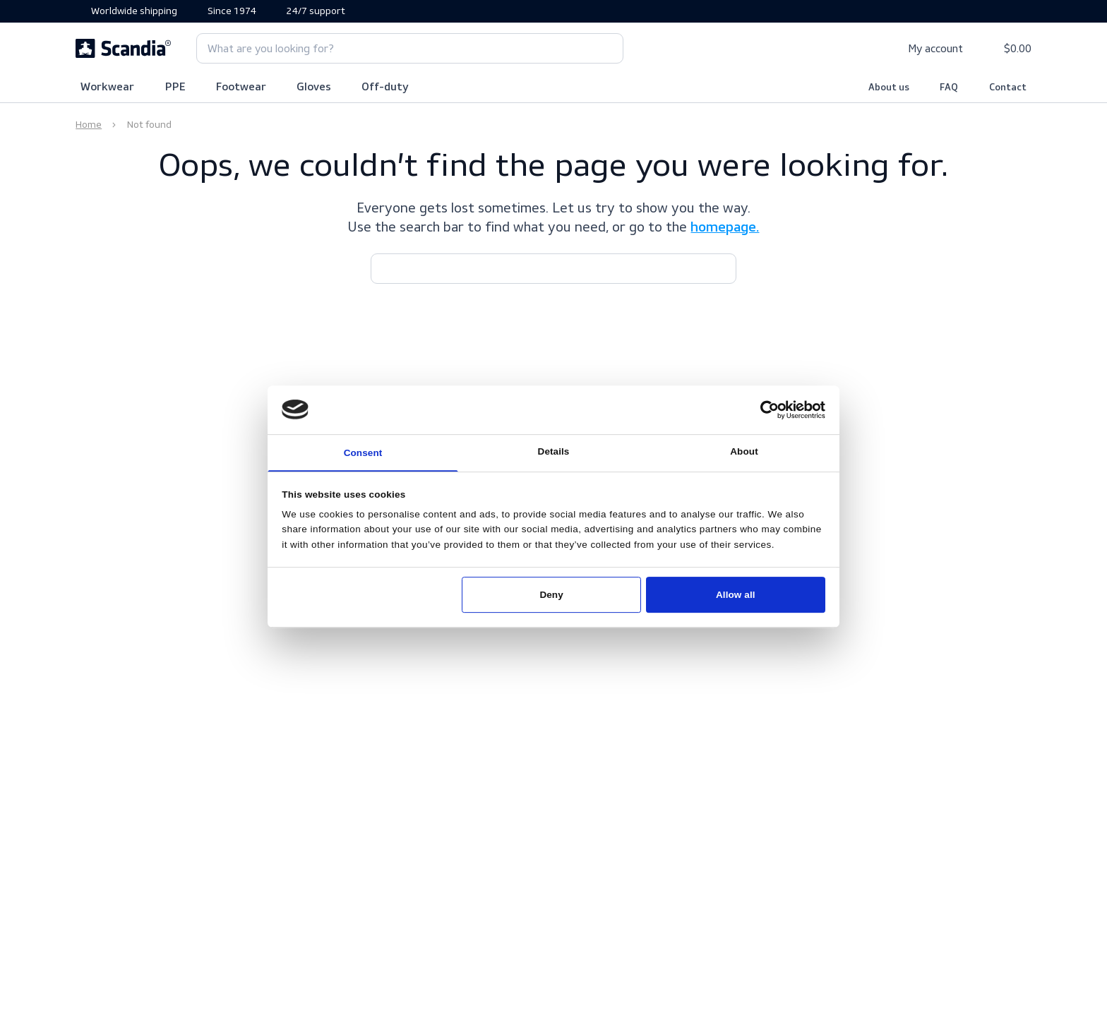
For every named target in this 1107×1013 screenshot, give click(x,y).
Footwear (241, 87)
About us (888, 87)
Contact (1008, 87)
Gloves (314, 87)
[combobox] (409, 48)
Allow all (735, 594)
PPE (175, 87)
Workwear (107, 87)
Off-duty (385, 87)
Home (89, 125)
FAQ (949, 87)
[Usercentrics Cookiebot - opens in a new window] (769, 409)
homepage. (724, 228)
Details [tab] (554, 451)
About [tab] (744, 451)
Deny (551, 594)
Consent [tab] (363, 453)
